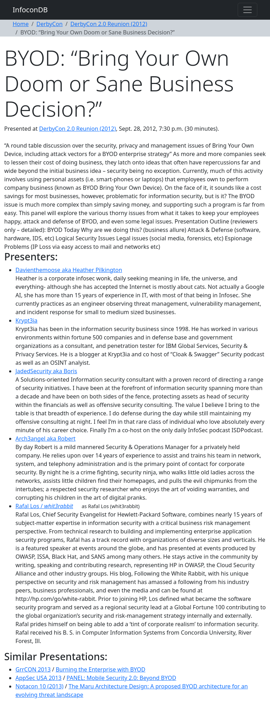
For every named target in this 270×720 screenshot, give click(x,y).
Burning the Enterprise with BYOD (100, 669)
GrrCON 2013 (33, 669)
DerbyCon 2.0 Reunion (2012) (108, 24)
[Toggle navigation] (247, 10)
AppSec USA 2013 (38, 678)
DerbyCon (49, 24)
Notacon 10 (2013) (39, 686)
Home (21, 24)
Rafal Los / (44, 506)
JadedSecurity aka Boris (46, 371)
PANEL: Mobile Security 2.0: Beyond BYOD (121, 678)
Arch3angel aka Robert (45, 438)
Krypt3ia (26, 320)
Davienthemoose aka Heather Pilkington (68, 270)
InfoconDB (30, 9)
